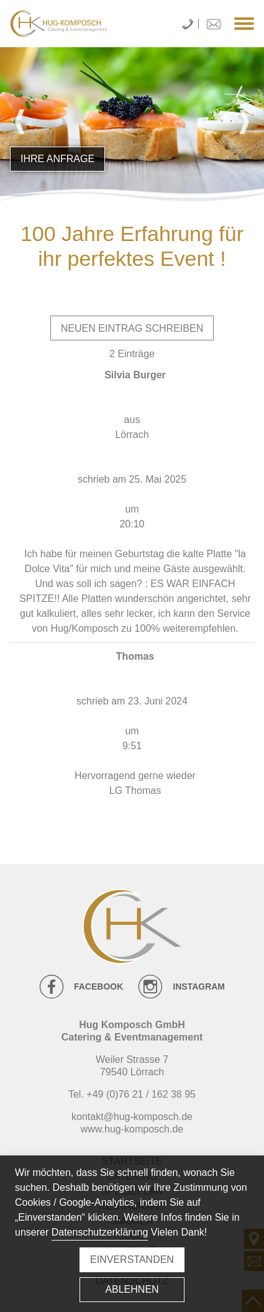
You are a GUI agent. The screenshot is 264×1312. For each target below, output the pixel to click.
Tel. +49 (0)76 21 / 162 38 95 (132, 1094)
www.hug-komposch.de (132, 1129)
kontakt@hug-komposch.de (132, 1116)
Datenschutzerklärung (100, 1232)
